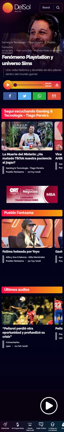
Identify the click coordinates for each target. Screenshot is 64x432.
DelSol (22, 6)
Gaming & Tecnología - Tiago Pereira (22, 42)
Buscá (46, 7)
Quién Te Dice (41, 428)
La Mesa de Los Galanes (52, 429)
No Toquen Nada (18, 428)
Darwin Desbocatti (30, 429)
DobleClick (5, 428)
